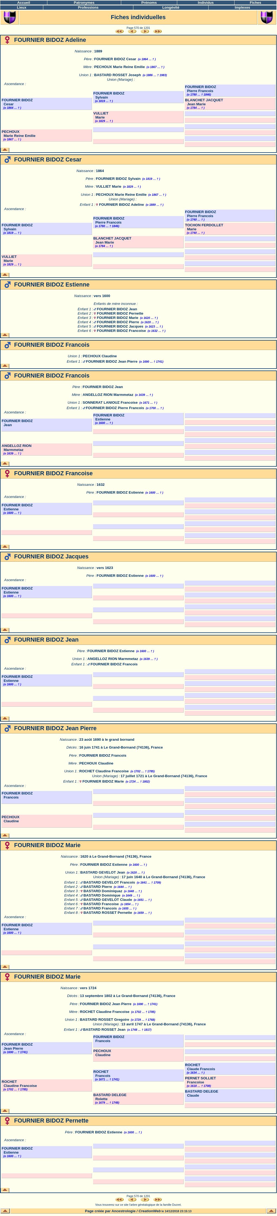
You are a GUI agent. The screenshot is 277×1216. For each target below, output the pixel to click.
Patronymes (84, 3)
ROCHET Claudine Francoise (104, 771)
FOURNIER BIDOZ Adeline (121, 205)
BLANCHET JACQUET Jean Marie (204, 102)
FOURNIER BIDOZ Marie (117, 318)
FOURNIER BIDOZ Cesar (115, 59)
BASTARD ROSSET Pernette (107, 913)
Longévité (170, 7)
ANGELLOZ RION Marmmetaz (108, 395)
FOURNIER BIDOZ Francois (114, 664)
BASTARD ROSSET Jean (104, 1030)
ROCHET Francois (101, 1074)
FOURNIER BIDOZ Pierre (118, 322)
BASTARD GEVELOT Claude (107, 900)
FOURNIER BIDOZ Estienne (108, 417)
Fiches (255, 3)
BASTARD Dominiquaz (102, 891)
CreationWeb (149, 1211)
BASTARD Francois (100, 908)
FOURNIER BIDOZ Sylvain (118, 179)
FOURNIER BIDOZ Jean (117, 309)
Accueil (23, 3)
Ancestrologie (123, 1211)
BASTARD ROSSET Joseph (117, 75)
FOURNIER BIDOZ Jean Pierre (111, 361)
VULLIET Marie (100, 115)
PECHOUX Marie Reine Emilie (119, 67)
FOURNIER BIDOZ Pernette (120, 313)
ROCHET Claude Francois (200, 1067)
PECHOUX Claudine (100, 356)
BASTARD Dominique (101, 895)
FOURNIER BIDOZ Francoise (121, 331)
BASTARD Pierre (97, 887)
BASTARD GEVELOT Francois (109, 882)
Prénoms (149, 3)
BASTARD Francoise (101, 904)
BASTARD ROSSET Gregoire (104, 1020)
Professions (88, 7)
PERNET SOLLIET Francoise (200, 1080)
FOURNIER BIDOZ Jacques (120, 326)
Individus (206, 3)
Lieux (22, 7)
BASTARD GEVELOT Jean (102, 872)
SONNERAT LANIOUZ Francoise (110, 402)
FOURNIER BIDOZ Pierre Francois (200, 89)
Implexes (242, 7)
